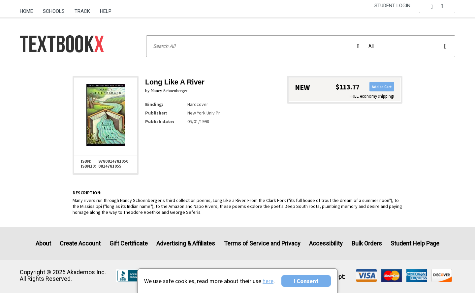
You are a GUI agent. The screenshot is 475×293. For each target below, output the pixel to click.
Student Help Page (415, 243)
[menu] (437, 11)
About (43, 243)
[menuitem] (29, 9)
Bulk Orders (367, 243)
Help (105, 11)
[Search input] (300, 46)
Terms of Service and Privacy (262, 243)
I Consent (306, 281)
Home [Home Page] (26, 11)
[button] (437, 11)
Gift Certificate (129, 243)
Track (82, 11)
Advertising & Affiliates (185, 243)
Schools (54, 11)
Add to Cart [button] (382, 86)
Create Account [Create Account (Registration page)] (80, 243)
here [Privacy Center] (268, 281)
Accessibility (326, 243)
